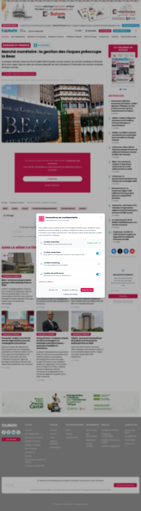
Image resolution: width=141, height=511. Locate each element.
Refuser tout (53, 290)
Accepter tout (87, 290)
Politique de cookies (70, 294)
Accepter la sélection (70, 290)
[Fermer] (101, 217)
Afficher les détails (46, 282)
